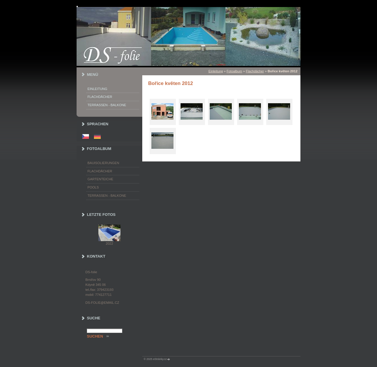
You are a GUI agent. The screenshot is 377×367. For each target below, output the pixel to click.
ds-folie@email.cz (102, 302)
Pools (93, 187)
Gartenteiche (100, 179)
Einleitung (216, 71)
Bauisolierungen (103, 163)
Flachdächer (255, 71)
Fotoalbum (234, 71)
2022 (109, 243)
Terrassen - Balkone (106, 105)
